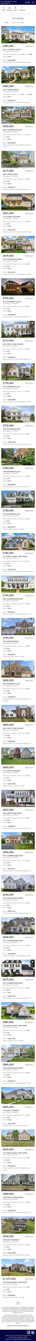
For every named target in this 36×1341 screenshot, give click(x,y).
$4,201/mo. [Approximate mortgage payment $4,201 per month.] (29, 680)
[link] (4, 9)
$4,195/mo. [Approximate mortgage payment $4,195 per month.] (29, 595)
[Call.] (26, 2)
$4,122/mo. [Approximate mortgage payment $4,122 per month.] (29, 553)
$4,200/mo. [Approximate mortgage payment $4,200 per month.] (29, 638)
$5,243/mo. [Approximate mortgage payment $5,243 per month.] (29, 1236)
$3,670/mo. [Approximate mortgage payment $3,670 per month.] (29, 256)
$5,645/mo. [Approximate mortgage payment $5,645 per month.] (29, 1279)
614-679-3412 (9, 1339)
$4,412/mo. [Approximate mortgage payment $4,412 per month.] (29, 937)
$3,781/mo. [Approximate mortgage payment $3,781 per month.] (29, 341)
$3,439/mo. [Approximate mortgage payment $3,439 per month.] (29, 213)
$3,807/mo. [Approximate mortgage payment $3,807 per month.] (29, 425)
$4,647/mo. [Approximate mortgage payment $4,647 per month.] (29, 1022)
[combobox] (21, 22)
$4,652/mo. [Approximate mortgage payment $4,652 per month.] (29, 1064)
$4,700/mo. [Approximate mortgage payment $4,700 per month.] (29, 1107)
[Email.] (29, 2)
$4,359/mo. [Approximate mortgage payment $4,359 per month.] (29, 852)
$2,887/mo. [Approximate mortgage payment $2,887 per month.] (29, 126)
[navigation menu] (33, 2)
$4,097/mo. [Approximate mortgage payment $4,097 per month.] (29, 468)
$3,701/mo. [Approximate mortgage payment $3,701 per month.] (29, 298)
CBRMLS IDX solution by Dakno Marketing (18, 1325)
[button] (9, 9)
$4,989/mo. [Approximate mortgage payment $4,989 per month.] (29, 1149)
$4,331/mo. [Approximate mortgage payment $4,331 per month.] (29, 810)
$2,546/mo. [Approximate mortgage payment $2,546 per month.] (29, 46)
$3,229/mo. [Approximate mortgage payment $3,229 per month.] (29, 171)
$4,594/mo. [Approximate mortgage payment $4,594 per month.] (29, 979)
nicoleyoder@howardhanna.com (22, 1339)
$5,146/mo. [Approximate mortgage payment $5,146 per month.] (29, 1194)
